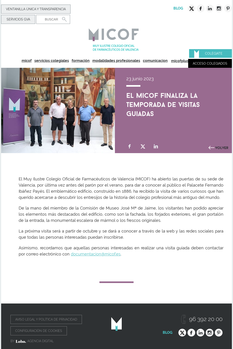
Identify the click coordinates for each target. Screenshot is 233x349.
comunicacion (155, 60)
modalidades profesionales (116, 60)
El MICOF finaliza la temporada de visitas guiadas (163, 103)
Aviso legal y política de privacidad (46, 319)
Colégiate (214, 53)
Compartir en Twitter (142, 146)
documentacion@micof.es (96, 254)
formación (81, 60)
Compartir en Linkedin (156, 146)
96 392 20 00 (206, 319)
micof (27, 60)
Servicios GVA (18, 19)
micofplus (180, 61)
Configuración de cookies (38, 331)
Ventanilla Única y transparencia (36, 9)
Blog (178, 8)
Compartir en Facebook (129, 146)
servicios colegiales (51, 60)
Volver (221, 147)
